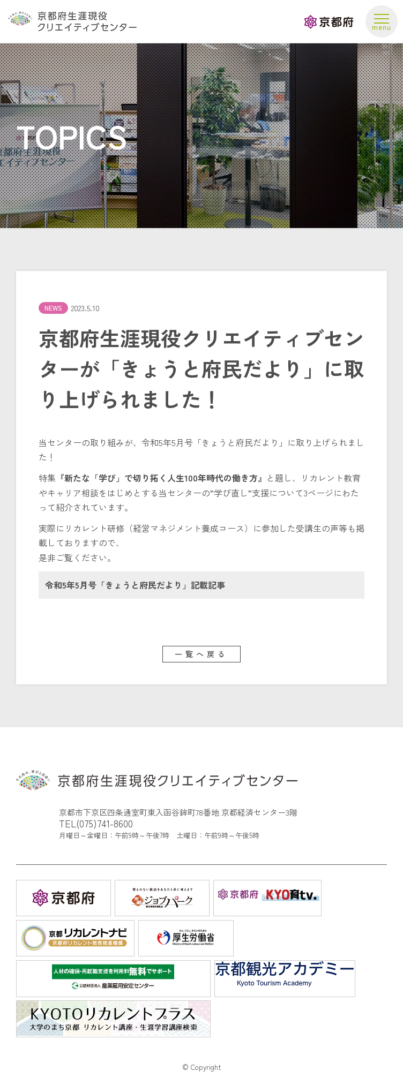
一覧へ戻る (201, 654)
